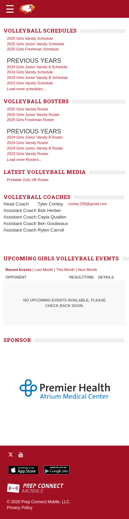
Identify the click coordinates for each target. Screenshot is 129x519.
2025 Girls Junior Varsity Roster (33, 115)
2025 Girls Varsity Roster (27, 109)
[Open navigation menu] (10, 9)
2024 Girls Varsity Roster (27, 143)
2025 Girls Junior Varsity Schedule (35, 44)
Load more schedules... (26, 89)
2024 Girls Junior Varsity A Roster (35, 137)
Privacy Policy (20, 507)
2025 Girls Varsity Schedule (30, 38)
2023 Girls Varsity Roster (27, 154)
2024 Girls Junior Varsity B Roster (35, 148)
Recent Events (18, 270)
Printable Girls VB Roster (28, 180)
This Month (65, 270)
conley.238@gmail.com (87, 204)
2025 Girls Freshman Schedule (33, 49)
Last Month (44, 270)
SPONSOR (17, 340)
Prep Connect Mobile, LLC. (45, 501)
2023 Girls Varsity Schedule (30, 83)
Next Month (87, 270)
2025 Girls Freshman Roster (30, 120)
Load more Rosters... (24, 159)
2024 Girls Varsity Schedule (30, 72)
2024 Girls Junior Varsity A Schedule (37, 67)
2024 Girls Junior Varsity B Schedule (37, 77)
